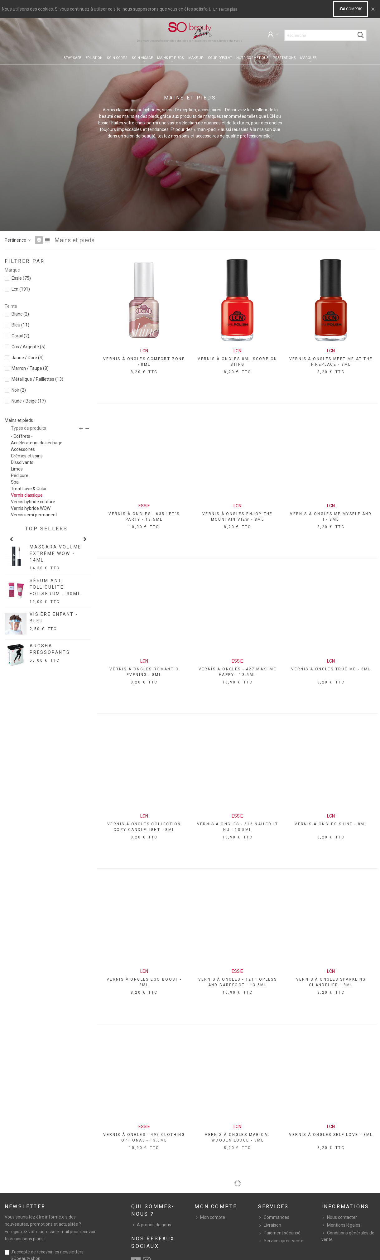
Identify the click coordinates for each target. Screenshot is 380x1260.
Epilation (94, 58)
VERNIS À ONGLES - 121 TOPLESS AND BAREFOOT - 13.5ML (237, 982)
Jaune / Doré (28, 357)
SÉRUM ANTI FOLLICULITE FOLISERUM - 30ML (55, 587)
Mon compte (210, 1217)
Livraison (269, 1225)
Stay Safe (72, 58)
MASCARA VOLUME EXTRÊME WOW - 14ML (55, 553)
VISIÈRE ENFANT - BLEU (54, 617)
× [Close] (373, 9)
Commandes (273, 1217)
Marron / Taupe (30, 368)
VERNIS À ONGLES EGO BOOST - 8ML (144, 982)
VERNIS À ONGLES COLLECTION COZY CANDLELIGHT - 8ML (144, 827)
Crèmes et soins (27, 455)
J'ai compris (350, 9)
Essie (21, 278)
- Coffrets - (22, 436)
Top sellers (46, 529)
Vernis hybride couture (33, 501)
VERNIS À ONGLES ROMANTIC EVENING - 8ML (144, 672)
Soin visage (142, 58)
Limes (17, 468)
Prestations (284, 58)
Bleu (20, 324)
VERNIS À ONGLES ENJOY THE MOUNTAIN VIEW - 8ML (237, 517)
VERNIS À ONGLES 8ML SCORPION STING (237, 362)
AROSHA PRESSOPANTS (50, 649)
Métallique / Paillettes (37, 379)
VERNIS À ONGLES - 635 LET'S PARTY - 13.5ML (144, 517)
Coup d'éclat (220, 58)
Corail (20, 335)
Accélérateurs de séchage (36, 442)
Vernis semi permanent (34, 514)
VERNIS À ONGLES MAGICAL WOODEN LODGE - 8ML (237, 1137)
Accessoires (23, 449)
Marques (308, 58)
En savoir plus (225, 9)
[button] (11, 539)
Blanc (20, 313)
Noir (19, 390)
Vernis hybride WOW (31, 508)
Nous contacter (339, 1217)
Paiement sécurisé (279, 1233)
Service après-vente (280, 1241)
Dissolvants (22, 462)
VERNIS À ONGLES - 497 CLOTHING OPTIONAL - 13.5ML (144, 1137)
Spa (15, 482)
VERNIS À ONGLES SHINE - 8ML (331, 824)
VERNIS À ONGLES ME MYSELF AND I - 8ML (331, 517)
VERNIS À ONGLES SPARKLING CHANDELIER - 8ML (331, 982)
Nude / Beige (29, 400)
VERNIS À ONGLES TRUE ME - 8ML (331, 669)
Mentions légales (340, 1225)
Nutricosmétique (252, 58)
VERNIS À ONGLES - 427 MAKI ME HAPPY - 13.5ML (238, 672)
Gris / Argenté (29, 346)
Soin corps (117, 58)
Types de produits (28, 428)
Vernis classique (27, 495)
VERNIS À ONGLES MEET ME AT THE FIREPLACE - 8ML (331, 362)
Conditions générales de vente (347, 1236)
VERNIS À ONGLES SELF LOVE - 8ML (331, 1134)
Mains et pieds (170, 58)
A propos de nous (151, 1225)
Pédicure (19, 475)
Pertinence (18, 240)
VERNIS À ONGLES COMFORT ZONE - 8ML (144, 362)
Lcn (21, 289)
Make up (196, 58)
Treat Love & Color (29, 488)
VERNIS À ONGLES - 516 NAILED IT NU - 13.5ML (237, 827)
